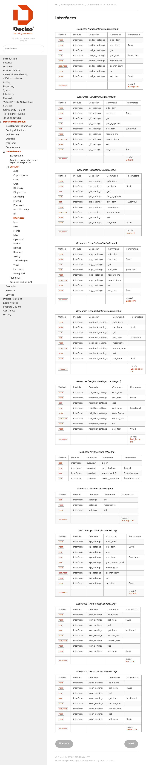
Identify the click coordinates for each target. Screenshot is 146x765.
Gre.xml (131, 233)
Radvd (16, 244)
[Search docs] (23, 48)
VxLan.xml (132, 729)
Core (15, 180)
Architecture (12, 135)
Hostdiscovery (21, 209)
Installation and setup (15, 75)
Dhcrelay (18, 188)
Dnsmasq (18, 197)
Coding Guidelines (16, 130)
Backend (10, 139)
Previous (64, 743)
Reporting (8, 86)
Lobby (6, 82)
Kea (15, 227)
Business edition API (21, 282)
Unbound (18, 269)
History (7, 315)
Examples (11, 286)
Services (7, 106)
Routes (17, 248)
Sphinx (68, 760)
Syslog (16, 256)
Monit (16, 231)
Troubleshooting (12, 118)
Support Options (12, 307)
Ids (15, 214)
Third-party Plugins (14, 114)
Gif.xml (129, 160)
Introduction (10, 59)
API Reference (12, 152)
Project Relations (12, 299)
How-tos (10, 291)
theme (83, 760)
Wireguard (19, 274)
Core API (13, 167)
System (7, 90)
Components (13, 147)
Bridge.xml (133, 87)
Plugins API (16, 278)
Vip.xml (132, 594)
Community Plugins (14, 110)
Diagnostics (19, 192)
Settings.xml (128, 521)
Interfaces (8, 94)
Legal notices (10, 303)
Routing (17, 252)
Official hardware (12, 78)
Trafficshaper (20, 261)
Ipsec (16, 222)
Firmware (18, 205)
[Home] (56, 4)
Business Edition (12, 71)
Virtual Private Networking (18, 102)
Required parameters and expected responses (23, 161)
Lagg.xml (131, 301)
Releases (8, 67)
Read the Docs (107, 760)
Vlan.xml (130, 661)
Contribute (9, 311)
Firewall (7, 98)
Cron (16, 184)
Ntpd (16, 235)
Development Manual (13, 122)
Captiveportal (21, 175)
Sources (10, 295)
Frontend (11, 143)
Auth (16, 171)
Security (7, 63)
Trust (16, 265)
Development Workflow (19, 126)
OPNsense (23, 20)
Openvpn (18, 239)
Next (131, 743)
